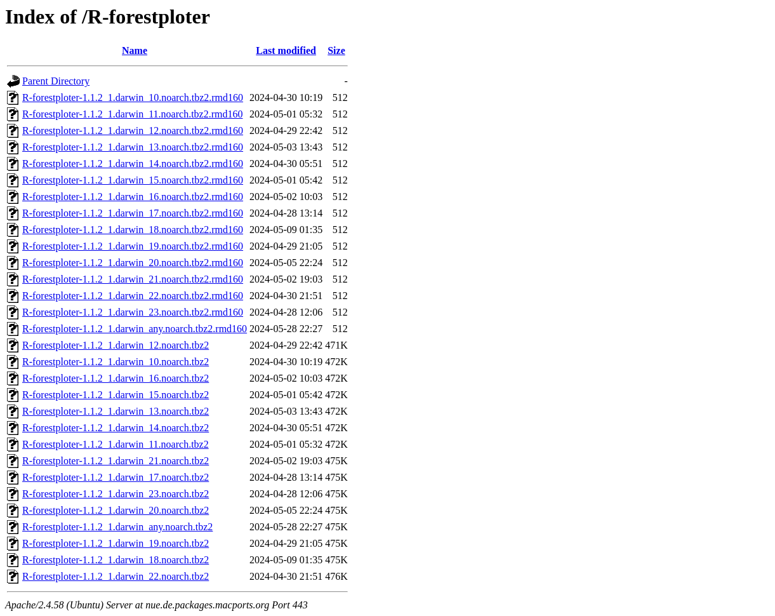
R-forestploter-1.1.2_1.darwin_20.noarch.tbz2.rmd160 (132, 262)
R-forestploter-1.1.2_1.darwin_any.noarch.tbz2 (117, 526)
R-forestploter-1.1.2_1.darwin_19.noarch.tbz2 (115, 543)
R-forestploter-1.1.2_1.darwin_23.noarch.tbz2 (115, 493)
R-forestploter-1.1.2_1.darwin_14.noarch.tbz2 (115, 427)
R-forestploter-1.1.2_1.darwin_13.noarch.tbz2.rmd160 (132, 147)
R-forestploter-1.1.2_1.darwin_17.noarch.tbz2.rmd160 (132, 213)
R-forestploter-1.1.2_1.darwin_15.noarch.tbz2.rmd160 (132, 180)
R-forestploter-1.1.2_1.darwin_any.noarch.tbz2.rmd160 (134, 328)
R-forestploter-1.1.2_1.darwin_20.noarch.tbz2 (115, 510)
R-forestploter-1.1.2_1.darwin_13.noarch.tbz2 (115, 411)
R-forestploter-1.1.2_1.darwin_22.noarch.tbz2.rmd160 (132, 295)
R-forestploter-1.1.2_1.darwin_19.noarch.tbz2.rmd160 (132, 246)
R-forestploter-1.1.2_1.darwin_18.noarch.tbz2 (115, 559)
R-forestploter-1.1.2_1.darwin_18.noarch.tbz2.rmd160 (132, 229)
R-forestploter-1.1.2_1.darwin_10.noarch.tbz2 (115, 361)
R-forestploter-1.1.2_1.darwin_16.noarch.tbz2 (115, 378)
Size (336, 50)
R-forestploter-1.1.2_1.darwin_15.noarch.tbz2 (115, 394)
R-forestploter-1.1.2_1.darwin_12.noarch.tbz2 (115, 345)
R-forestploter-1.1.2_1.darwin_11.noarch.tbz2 (115, 444)
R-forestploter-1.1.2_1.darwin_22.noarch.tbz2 (115, 576)
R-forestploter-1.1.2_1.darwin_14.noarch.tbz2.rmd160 (132, 163)
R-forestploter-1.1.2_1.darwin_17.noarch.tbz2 (115, 477)
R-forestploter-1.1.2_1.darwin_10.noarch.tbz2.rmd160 (132, 97)
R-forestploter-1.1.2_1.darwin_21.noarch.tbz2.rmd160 (132, 279)
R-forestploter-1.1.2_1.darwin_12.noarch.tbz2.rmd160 (132, 130)
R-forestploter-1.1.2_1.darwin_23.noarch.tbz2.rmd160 (132, 312)
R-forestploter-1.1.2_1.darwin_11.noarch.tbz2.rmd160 (132, 114)
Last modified (286, 50)
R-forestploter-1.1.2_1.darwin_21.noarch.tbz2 (115, 460)
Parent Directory (55, 81)
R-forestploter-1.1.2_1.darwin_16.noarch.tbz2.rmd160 (132, 196)
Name (134, 50)
